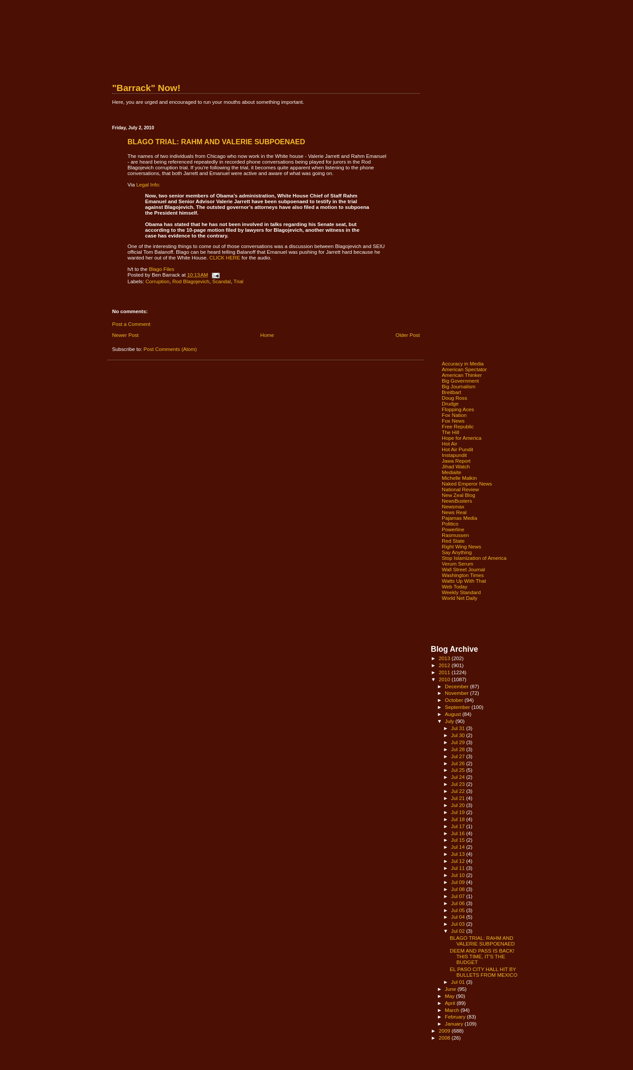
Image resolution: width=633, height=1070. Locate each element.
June (451, 989)
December (457, 686)
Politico (450, 523)
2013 (445, 658)
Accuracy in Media (463, 363)
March (453, 1010)
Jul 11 (458, 868)
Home (267, 335)
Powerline (453, 529)
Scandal (221, 281)
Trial (238, 281)
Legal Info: (148, 184)
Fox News (453, 421)
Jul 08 (458, 889)
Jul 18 (458, 819)
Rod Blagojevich (190, 281)
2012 (445, 665)
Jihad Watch (456, 466)
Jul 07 (458, 896)
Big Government (460, 380)
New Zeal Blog (458, 495)
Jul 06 (458, 903)
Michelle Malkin (459, 478)
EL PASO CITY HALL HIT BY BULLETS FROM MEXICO (483, 972)
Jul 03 (458, 924)
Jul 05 (458, 910)
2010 (445, 679)
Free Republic (458, 426)
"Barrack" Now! (146, 88)
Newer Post (125, 335)
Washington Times (463, 575)
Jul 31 (458, 728)
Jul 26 (458, 763)
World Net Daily (459, 598)
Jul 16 (458, 833)
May (450, 996)
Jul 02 (458, 931)
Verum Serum (457, 563)
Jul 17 (458, 826)
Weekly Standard (461, 592)
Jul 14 (458, 847)
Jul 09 (458, 882)
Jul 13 (458, 854)
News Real (454, 512)
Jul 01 (458, 982)
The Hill (450, 432)
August (453, 714)
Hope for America (461, 438)
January (455, 1023)
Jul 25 (458, 770)
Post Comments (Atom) (169, 349)
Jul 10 (458, 875)
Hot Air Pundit (457, 449)
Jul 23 (458, 784)
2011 (445, 672)
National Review (460, 489)
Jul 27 (458, 756)
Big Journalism (459, 386)
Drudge (450, 403)
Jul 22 (458, 791)
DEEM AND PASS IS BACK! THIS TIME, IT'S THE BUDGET (482, 956)
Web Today (454, 586)
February (456, 1016)
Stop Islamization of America (474, 558)
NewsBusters (457, 501)
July (450, 721)
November (457, 693)
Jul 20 (458, 805)
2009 (445, 1030)
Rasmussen (455, 535)
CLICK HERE (224, 257)
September (458, 707)
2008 (445, 1038)
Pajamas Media (459, 518)
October (455, 700)
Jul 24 (458, 777)
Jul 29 (458, 742)
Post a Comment (131, 324)
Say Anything (457, 552)
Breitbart (451, 392)
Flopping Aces (458, 409)
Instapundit (454, 455)
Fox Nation (454, 415)
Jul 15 (458, 840)
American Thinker (462, 375)
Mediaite (451, 472)
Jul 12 (458, 861)
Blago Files (162, 269)
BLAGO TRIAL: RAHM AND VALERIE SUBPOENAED (482, 940)
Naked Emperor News (467, 483)
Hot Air (449, 443)
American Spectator (464, 369)
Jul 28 (458, 749)
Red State (453, 541)
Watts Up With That (464, 581)
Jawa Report (456, 461)
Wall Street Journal (463, 569)
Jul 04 (458, 917)
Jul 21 (458, 798)
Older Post (408, 335)
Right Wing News (461, 546)
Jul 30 (458, 735)
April (451, 1003)
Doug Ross (454, 398)
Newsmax (453, 506)
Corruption (158, 281)
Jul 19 (458, 812)
